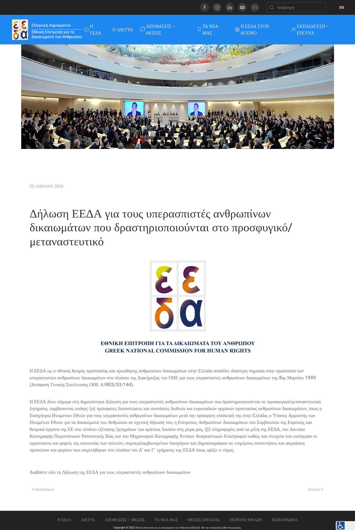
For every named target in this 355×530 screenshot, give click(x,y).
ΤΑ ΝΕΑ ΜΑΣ (207, 30)
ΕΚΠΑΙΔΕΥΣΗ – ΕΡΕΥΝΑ (310, 30)
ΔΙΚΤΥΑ (122, 29)
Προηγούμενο (43, 489)
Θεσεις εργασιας (204, 519)
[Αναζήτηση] (296, 7)
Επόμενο (315, 489)
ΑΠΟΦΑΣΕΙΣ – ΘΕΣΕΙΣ (157, 30)
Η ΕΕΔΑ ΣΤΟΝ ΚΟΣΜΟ (252, 30)
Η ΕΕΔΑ (92, 30)
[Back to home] (47, 29)
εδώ (51, 472)
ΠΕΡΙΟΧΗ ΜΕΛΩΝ (246, 519)
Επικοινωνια (285, 519)
